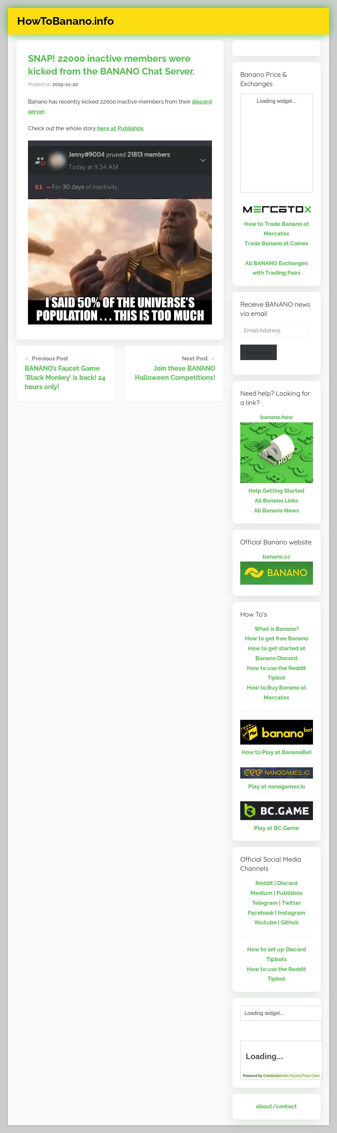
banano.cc (277, 556)
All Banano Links (276, 500)
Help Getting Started (276, 490)
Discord (287, 883)
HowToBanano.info (65, 21)
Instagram (291, 912)
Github (290, 922)
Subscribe (258, 352)
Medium (261, 893)
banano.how (276, 417)
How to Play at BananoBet (277, 752)
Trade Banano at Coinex (276, 243)
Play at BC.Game (276, 828)
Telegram (265, 903)
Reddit (264, 883)
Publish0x (130, 128)
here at (106, 128)
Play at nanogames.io (276, 786)
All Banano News (276, 510)
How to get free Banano (276, 638)
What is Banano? (276, 629)
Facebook (261, 912)
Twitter (291, 903)
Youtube (265, 922)
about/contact (276, 1106)
